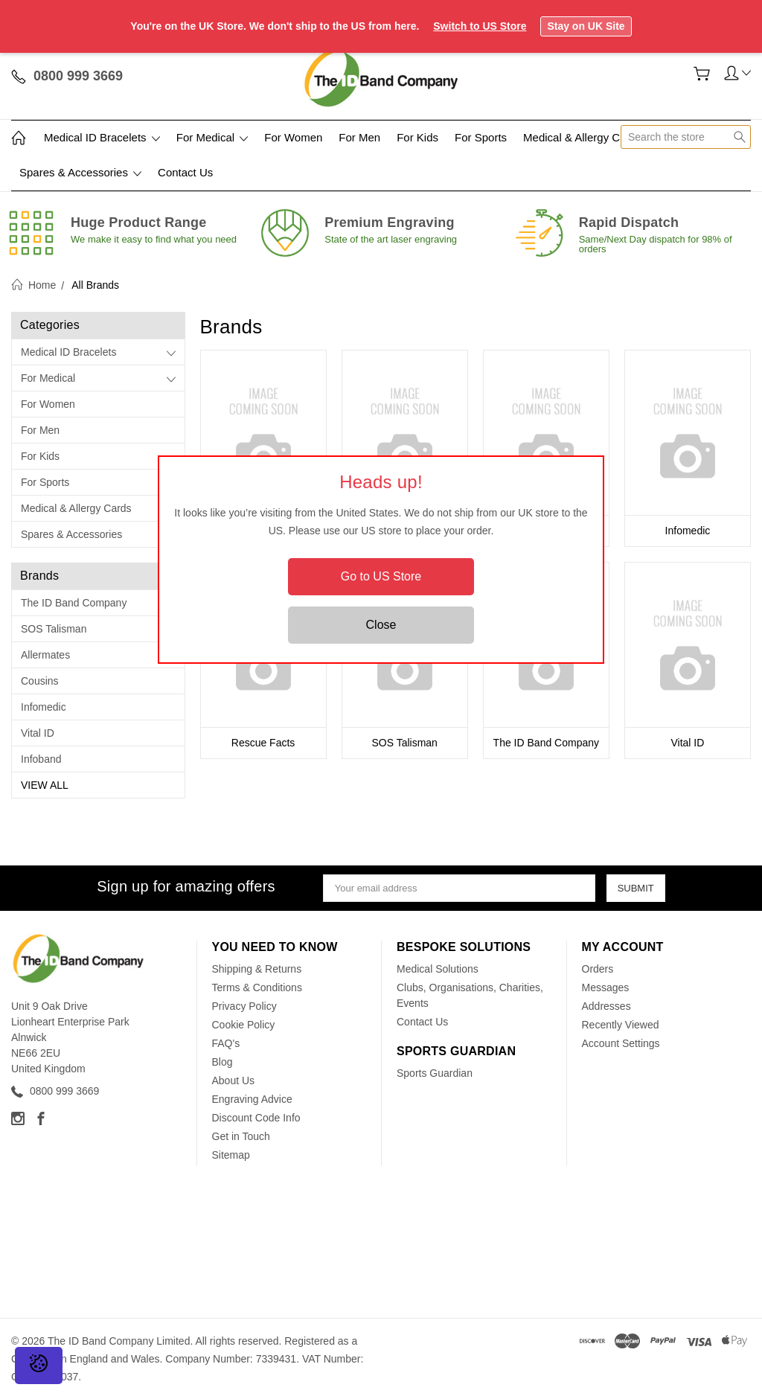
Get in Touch (241, 1136)
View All (44, 785)
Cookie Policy (243, 1025)
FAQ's (226, 1043)
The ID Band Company (74, 603)
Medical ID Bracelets (102, 137)
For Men (359, 137)
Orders (598, 969)
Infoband (41, 759)
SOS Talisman (53, 629)
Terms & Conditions (257, 987)
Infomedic (43, 707)
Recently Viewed (620, 1025)
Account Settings (621, 1043)
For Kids (417, 137)
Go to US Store (381, 576)
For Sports (481, 137)
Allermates (45, 655)
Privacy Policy (244, 1006)
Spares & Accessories (80, 172)
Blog (222, 1062)
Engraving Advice (252, 1099)
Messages (606, 987)
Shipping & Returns (257, 969)
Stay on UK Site (585, 26)
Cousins (40, 681)
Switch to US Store (479, 26)
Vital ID (37, 733)
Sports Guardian (435, 1073)
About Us (233, 1080)
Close (381, 624)
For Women (293, 137)
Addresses (606, 1006)
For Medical (212, 137)
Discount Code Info (256, 1118)
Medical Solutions (437, 969)
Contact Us (185, 172)
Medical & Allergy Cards (582, 137)
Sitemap (231, 1155)
